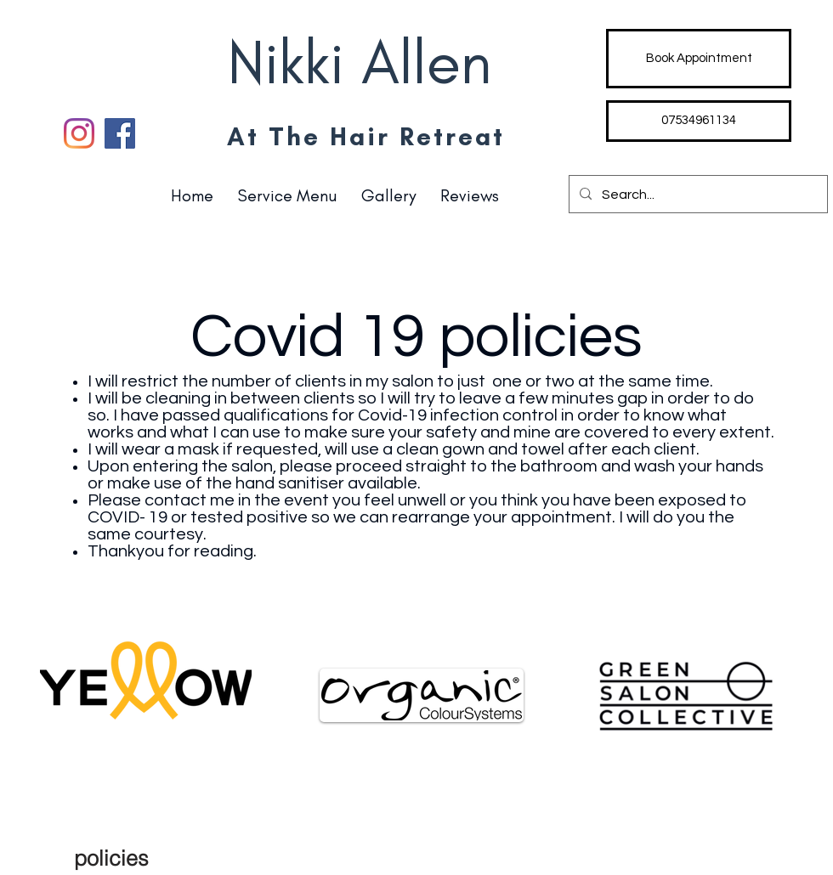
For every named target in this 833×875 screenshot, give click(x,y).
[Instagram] (79, 133)
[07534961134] (698, 121)
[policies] (111, 858)
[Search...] (696, 194)
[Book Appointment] (698, 58)
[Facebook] (120, 133)
